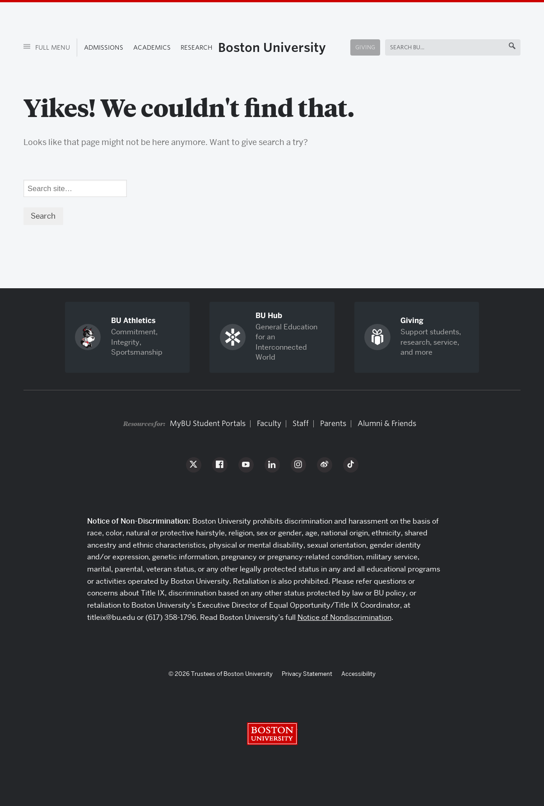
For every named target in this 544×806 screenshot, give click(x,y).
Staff (301, 423)
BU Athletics (133, 320)
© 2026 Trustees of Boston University (220, 674)
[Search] (75, 188)
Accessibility (358, 674)
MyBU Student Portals (208, 423)
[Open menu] (50, 47)
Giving (365, 47)
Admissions (103, 47)
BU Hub (269, 315)
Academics (152, 47)
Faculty (269, 423)
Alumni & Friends (387, 423)
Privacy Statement (307, 674)
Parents (333, 423)
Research (197, 47)
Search (401, 47)
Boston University (272, 47)
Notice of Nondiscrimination (344, 617)
